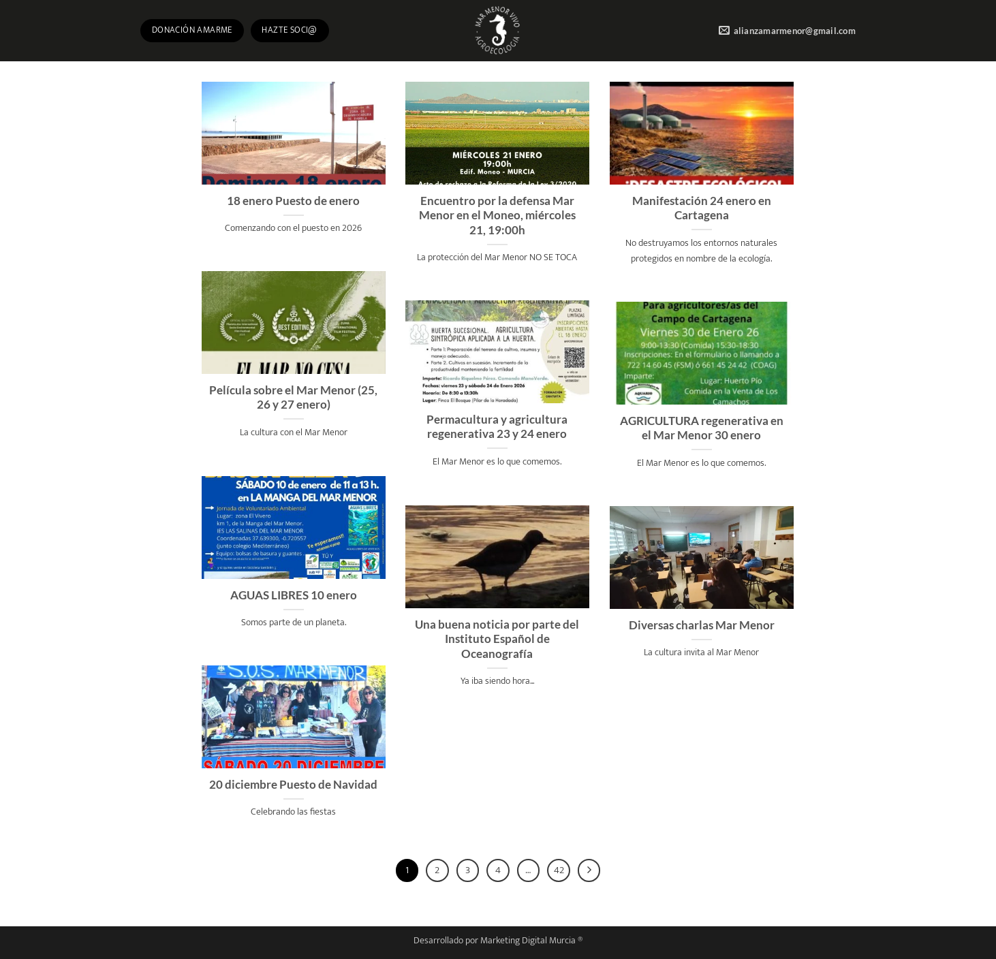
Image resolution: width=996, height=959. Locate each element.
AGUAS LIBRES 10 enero (293, 595)
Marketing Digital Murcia (528, 940)
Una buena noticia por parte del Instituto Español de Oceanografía (497, 639)
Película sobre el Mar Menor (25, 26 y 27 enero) (293, 397)
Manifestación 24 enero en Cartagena (701, 208)
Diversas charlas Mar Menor (702, 625)
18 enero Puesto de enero (293, 201)
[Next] (589, 870)
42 (559, 870)
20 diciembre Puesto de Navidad (293, 784)
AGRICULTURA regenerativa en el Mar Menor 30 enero (701, 428)
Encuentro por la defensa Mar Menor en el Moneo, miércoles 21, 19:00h (497, 215)
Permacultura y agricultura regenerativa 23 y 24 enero (496, 427)
